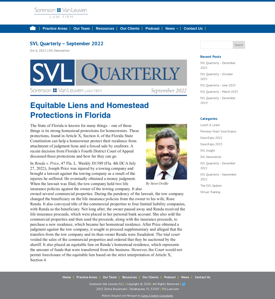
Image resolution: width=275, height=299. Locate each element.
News (170, 28)
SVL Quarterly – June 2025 (218, 85)
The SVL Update (211, 185)
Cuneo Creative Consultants (157, 295)
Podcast (152, 28)
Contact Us (193, 28)
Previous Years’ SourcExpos (218, 131)
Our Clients (129, 28)
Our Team (81, 28)
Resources (105, 28)
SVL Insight (207, 150)
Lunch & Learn (210, 125)
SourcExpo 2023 (211, 144)
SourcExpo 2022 (211, 138)
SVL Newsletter (59, 50)
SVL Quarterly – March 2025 (219, 92)
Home (67, 277)
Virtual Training (210, 192)
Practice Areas (55, 28)
